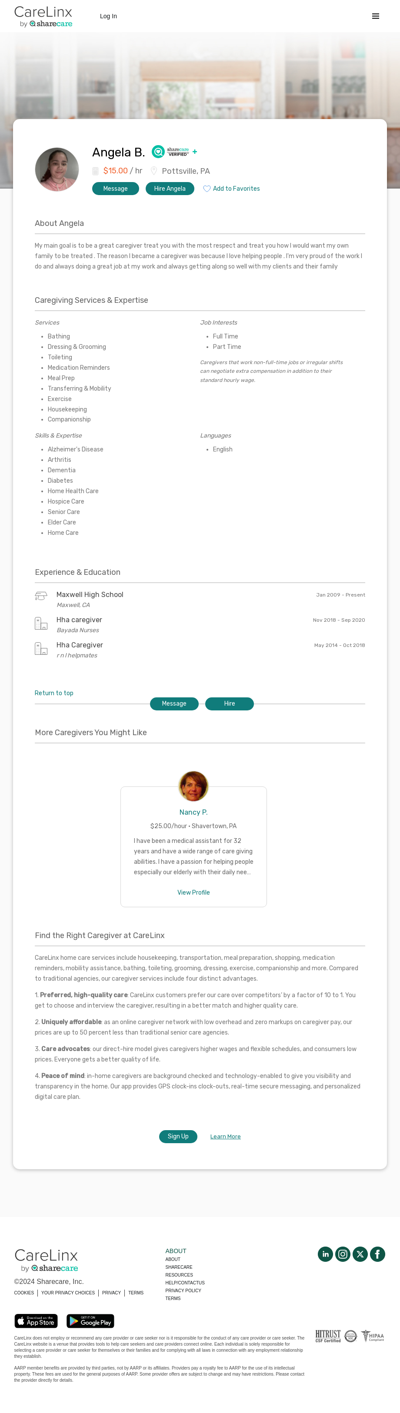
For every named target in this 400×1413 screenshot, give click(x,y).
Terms (173, 1298)
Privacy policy (183, 1290)
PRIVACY (111, 1292)
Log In (108, 16)
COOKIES (24, 1292)
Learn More (225, 1136)
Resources (179, 1275)
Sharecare (179, 1267)
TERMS (135, 1292)
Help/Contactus (185, 1282)
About (173, 1259)
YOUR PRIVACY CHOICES (68, 1292)
